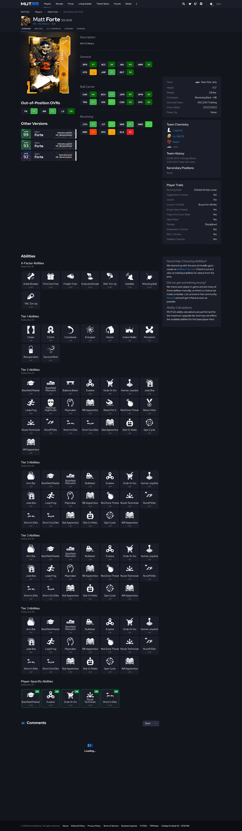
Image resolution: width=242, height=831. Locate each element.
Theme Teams (103, 3)
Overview (26, 29)
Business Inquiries (129, 826)
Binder (129, 3)
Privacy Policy (94, 826)
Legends (177, 130)
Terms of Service (111, 826)
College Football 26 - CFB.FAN (175, 826)
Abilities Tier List (186, 269)
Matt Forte (53, 12)
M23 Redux (43, 24)
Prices (71, 3)
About (65, 826)
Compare (69, 29)
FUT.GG (143, 826)
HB (34, 24)
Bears (176, 142)
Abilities (38, 29)
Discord (171, 298)
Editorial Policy (78, 826)
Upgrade (81, 29)
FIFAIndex (154, 826)
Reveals (59, 3)
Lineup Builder (85, 3)
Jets (175, 146)
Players (47, 3)
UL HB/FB (178, 136)
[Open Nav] (136, 4)
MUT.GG (25, 12)
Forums (117, 3)
